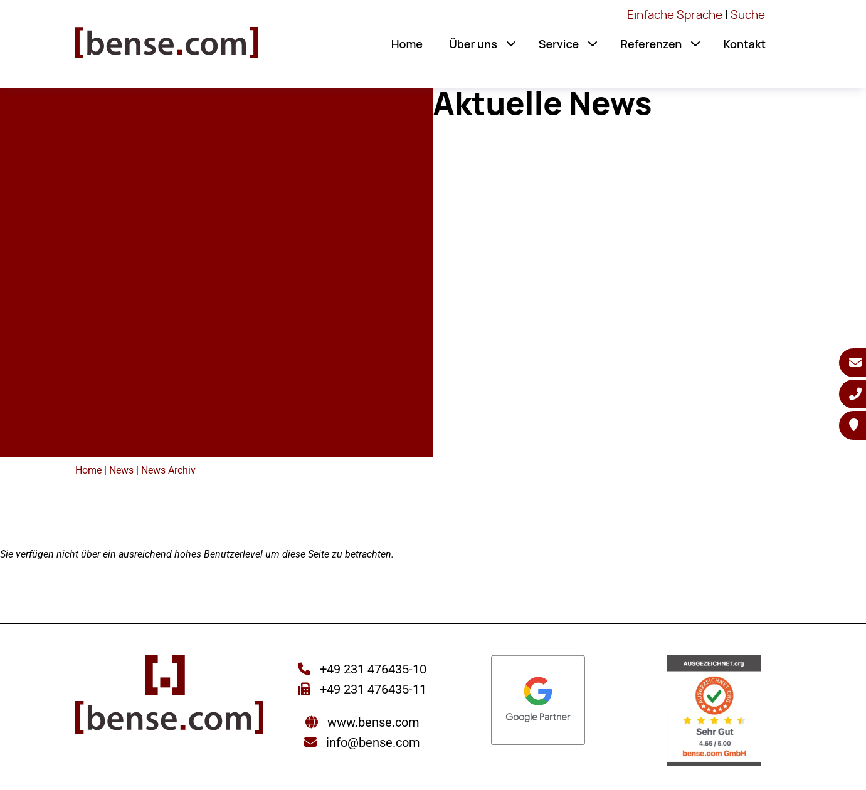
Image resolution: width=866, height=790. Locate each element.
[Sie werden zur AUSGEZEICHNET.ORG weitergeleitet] (714, 712)
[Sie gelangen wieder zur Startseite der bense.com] (166, 47)
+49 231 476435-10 (371, 669)
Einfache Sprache (674, 15)
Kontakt (744, 43)
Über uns (473, 43)
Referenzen (651, 43)
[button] (511, 43)
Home (407, 43)
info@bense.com (373, 742)
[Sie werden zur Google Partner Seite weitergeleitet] (538, 701)
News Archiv (168, 470)
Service (559, 43)
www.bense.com (373, 722)
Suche (748, 15)
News (121, 470)
